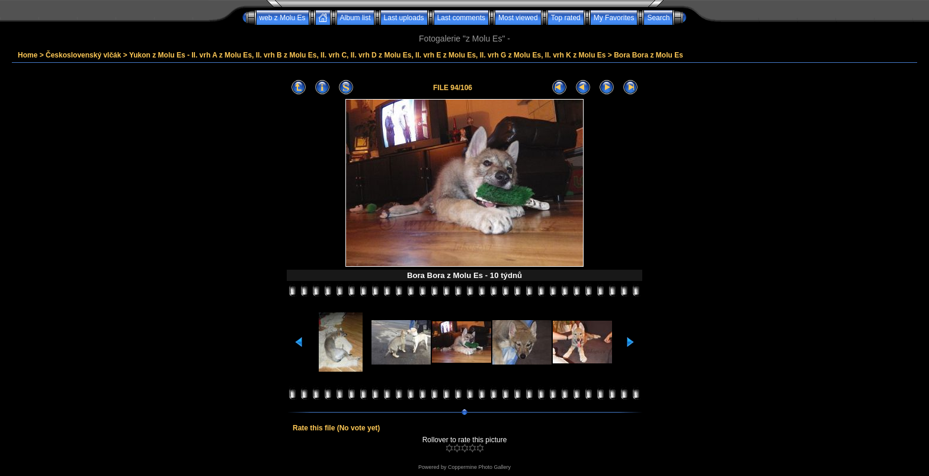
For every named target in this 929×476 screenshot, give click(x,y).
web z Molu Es (283, 18)
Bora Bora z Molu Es (648, 55)
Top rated (566, 18)
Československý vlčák (83, 55)
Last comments (461, 18)
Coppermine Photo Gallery (479, 467)
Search (658, 18)
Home (27, 55)
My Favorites (614, 18)
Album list (355, 18)
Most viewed (518, 18)
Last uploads (404, 18)
